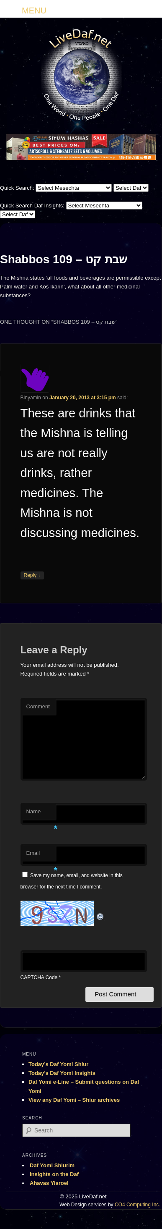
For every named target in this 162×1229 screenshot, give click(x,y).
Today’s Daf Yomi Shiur (58, 1064)
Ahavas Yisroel (49, 1183)
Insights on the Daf (54, 1174)
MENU (34, 10)
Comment (38, 706)
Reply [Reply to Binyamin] (32, 575)
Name (41, 814)
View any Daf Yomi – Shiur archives (74, 1100)
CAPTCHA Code (39, 977)
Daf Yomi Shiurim (52, 1165)
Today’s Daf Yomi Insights (61, 1073)
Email (41, 855)
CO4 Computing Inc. (137, 1205)
